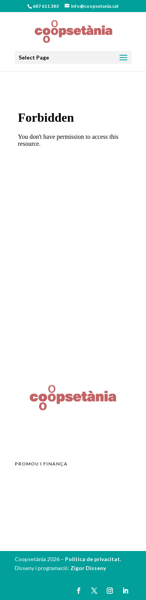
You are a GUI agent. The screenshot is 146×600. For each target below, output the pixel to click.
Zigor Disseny (88, 568)
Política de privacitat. (93, 559)
